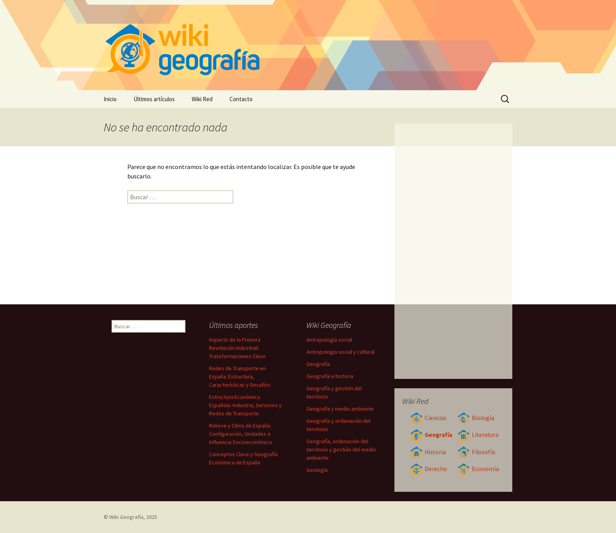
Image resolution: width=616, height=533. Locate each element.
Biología (475, 418)
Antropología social (329, 339)
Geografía (431, 434)
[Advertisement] (453, 251)
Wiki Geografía (126, 516)
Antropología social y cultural (340, 351)
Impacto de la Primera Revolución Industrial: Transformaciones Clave (237, 348)
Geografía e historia (329, 376)
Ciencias (428, 418)
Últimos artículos (154, 99)
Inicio (110, 99)
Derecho (428, 469)
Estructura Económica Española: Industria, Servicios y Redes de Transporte (245, 405)
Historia (428, 452)
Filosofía (476, 452)
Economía (478, 469)
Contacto (241, 99)
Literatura (478, 434)
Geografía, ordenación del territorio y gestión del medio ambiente (341, 449)
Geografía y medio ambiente (340, 408)
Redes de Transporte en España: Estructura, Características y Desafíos (240, 376)
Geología (317, 469)
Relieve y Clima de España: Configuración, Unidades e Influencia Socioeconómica (240, 434)
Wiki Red (202, 99)
